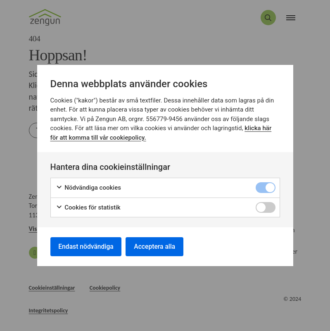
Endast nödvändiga (87, 246)
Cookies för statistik (88, 207)
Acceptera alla (158, 246)
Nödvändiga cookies (88, 187)
